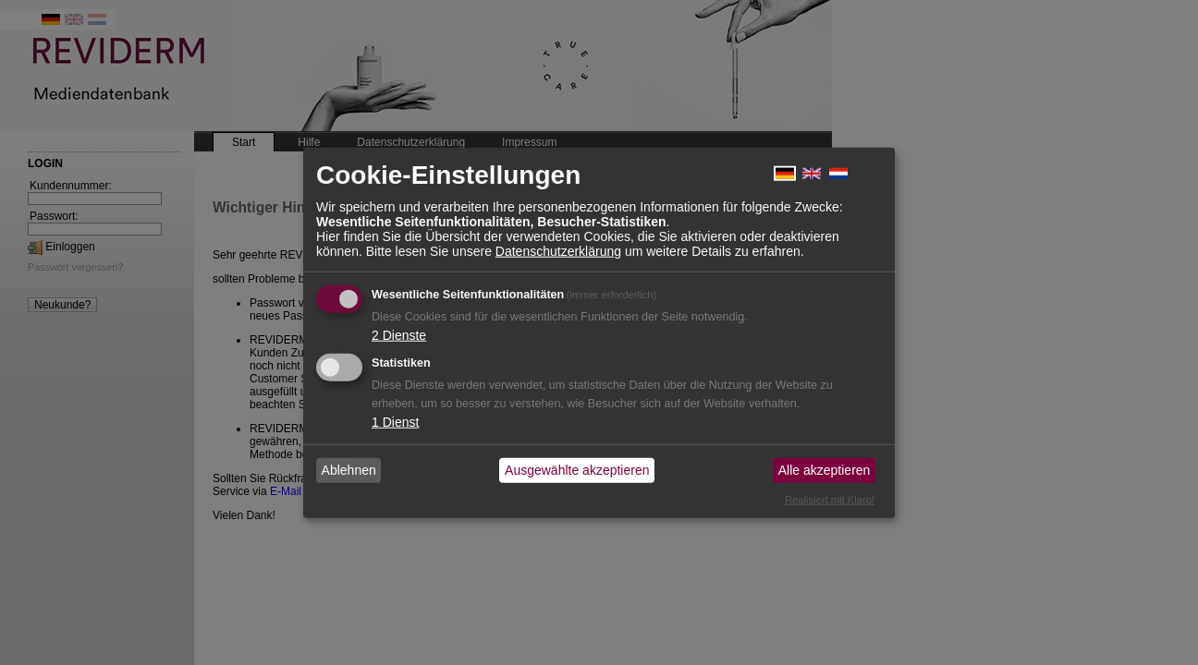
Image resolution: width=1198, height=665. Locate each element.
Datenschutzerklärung (558, 250)
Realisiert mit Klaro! (829, 498)
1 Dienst (395, 421)
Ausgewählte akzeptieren (577, 470)
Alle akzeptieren (824, 470)
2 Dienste (399, 334)
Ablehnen (349, 470)
